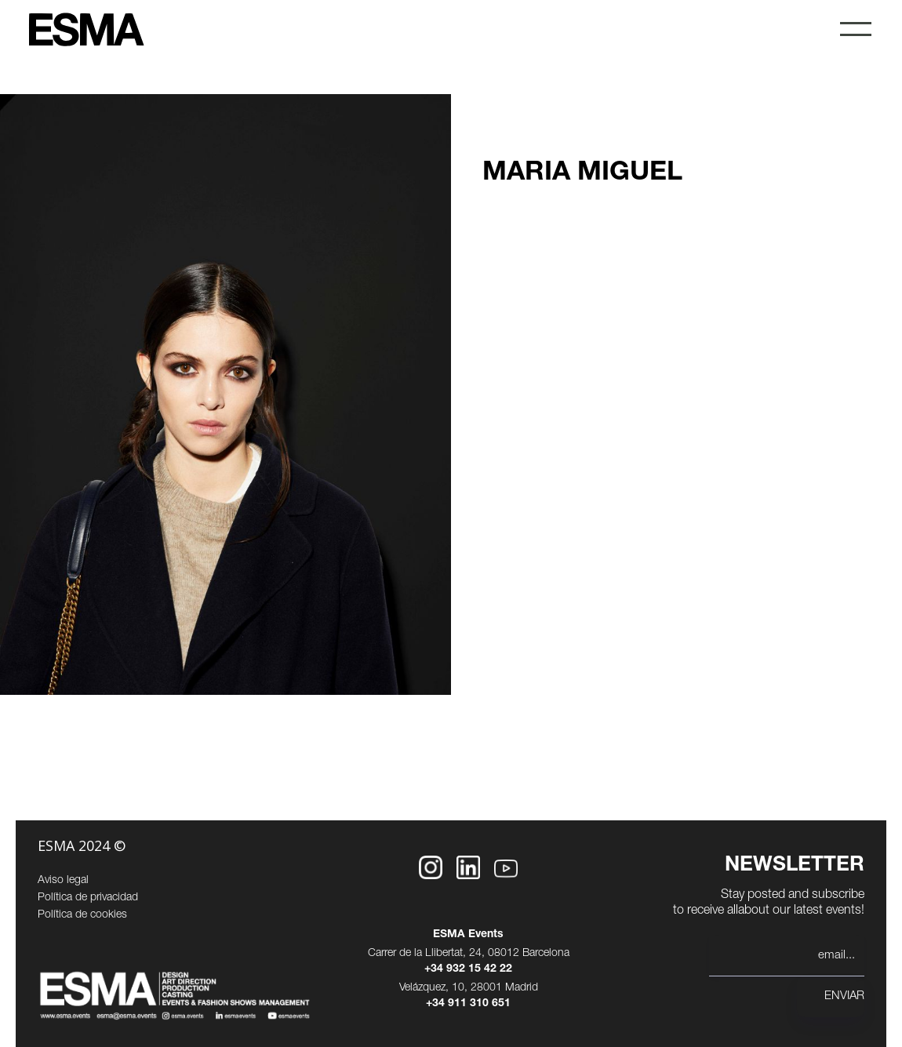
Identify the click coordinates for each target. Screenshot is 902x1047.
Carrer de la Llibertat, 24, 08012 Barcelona (468, 953)
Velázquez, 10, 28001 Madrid (468, 988)
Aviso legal (63, 880)
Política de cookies (82, 915)
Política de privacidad (88, 897)
